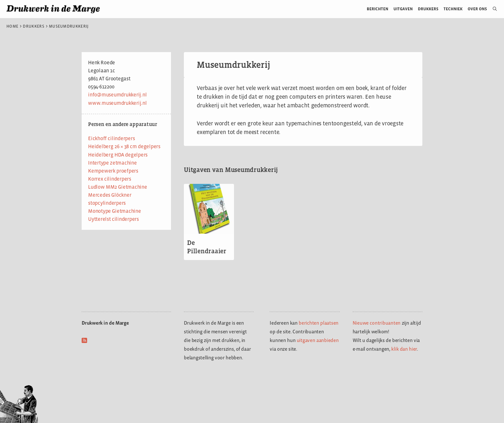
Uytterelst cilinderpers (113, 219)
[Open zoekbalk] (492, 9)
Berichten (377, 8)
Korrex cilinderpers (109, 179)
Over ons (477, 8)
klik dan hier (404, 349)
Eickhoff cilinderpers (111, 138)
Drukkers (428, 8)
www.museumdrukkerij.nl (117, 103)
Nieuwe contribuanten (377, 323)
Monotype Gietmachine (114, 211)
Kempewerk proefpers (113, 171)
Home (12, 26)
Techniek (453, 8)
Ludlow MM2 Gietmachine (117, 187)
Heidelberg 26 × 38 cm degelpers (124, 146)
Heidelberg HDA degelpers (118, 155)
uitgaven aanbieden (318, 340)
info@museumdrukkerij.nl (117, 95)
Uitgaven (403, 8)
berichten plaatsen (318, 323)
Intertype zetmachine (112, 163)
